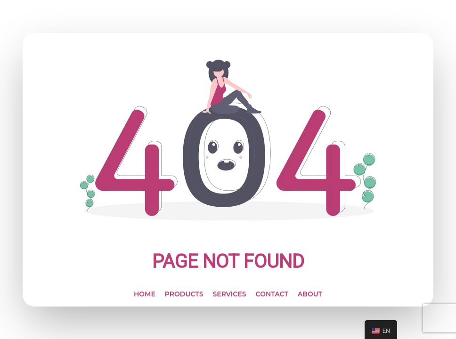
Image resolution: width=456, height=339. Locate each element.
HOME (144, 296)
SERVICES (229, 296)
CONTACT (272, 296)
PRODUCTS (184, 296)
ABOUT (310, 296)
